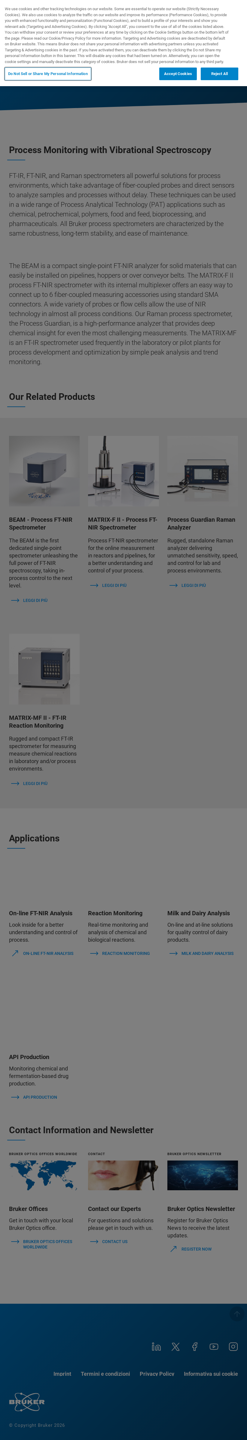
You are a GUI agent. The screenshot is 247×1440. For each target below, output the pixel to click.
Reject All (219, 73)
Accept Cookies (178, 73)
